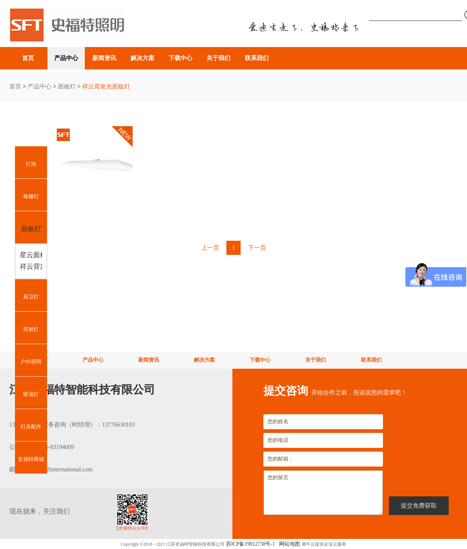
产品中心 (40, 86)
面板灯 (67, 86)
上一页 (210, 247)
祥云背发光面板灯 (106, 86)
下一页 (257, 247)
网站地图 (288, 544)
